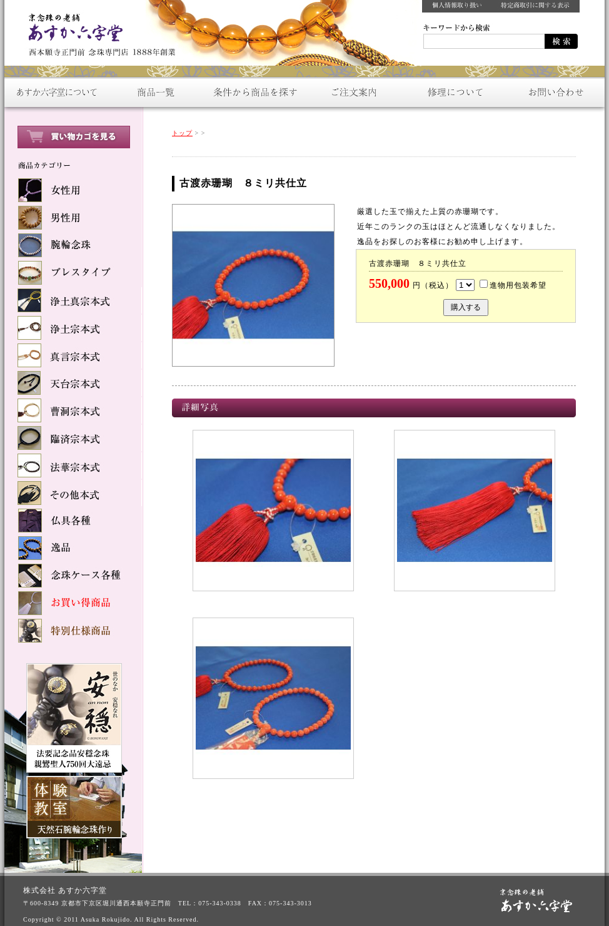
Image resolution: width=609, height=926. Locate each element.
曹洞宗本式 (73, 410)
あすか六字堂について (54, 92)
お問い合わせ (555, 92)
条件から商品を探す (254, 92)
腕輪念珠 (73, 245)
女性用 (73, 190)
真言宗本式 (73, 355)
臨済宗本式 (73, 438)
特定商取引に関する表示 (536, 6)
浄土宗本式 (73, 328)
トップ (182, 133)
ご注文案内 (354, 92)
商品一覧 (154, 92)
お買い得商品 (73, 603)
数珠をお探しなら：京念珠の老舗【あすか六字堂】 (98, 31)
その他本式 (73, 493)
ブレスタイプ (73, 273)
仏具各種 (73, 520)
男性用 (73, 218)
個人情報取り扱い (457, 6)
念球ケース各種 (73, 575)
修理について (455, 92)
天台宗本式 (73, 383)
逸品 (73, 548)
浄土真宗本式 (73, 300)
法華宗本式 (73, 465)
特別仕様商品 (73, 631)
